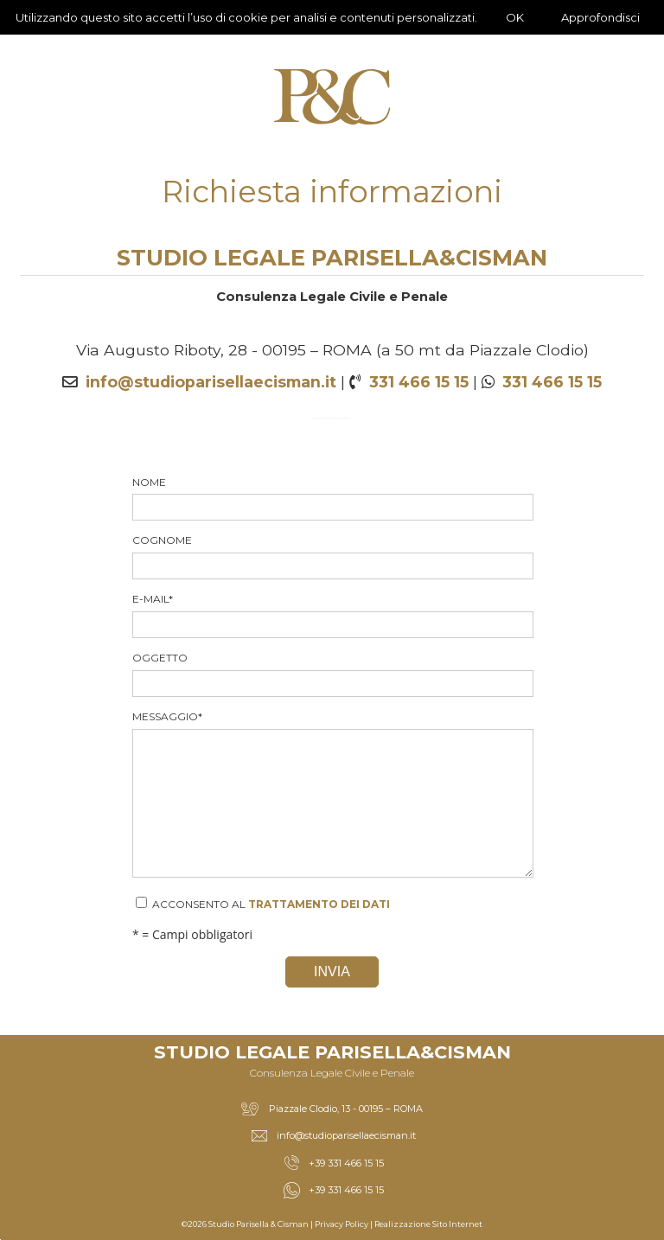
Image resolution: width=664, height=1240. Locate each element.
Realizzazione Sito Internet (428, 1224)
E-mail (332, 615)
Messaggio (332, 794)
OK (515, 17)
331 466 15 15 (419, 382)
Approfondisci (600, 17)
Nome (332, 498)
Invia (332, 971)
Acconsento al (263, 904)
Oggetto (332, 674)
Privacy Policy (341, 1224)
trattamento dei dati (319, 904)
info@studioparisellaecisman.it (211, 382)
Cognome (332, 556)
